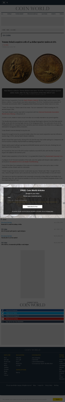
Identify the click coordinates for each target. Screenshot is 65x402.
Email (9, 197)
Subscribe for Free (33, 206)
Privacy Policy (50, 211)
